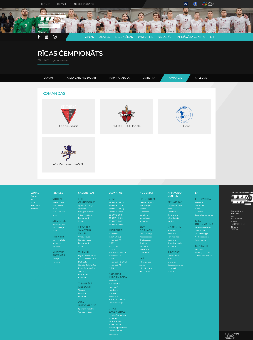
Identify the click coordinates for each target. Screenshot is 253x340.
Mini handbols (115, 324)
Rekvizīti (62, 4)
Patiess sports (145, 237)
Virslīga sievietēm (86, 212)
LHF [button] (213, 37)
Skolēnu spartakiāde (118, 327)
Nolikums (113, 280)
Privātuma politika (203, 255)
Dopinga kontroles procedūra (144, 246)
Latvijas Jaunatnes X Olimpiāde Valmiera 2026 (117, 318)
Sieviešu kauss (84, 240)
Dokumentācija (116, 302)
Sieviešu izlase (58, 224)
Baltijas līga (83, 262)
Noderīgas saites (85, 4)
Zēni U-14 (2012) (116, 218)
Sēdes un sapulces (203, 227)
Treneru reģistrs (85, 312)
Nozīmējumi (83, 296)
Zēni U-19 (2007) (116, 202)
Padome (199, 212)
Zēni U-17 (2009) (116, 208)
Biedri (197, 208)
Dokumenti (83, 218)
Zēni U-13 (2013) (116, 221)
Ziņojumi (82, 221)
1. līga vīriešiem (85, 215)
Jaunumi (35, 196)
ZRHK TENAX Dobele (126, 116)
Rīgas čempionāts (86, 268)
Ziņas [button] (89, 37)
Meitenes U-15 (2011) (117, 252)
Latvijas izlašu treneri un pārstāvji (58, 243)
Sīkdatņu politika (202, 252)
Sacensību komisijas (204, 215)
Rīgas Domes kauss (87, 255)
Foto (33, 199)
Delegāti (82, 293)
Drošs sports (145, 240)
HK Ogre (184, 116)
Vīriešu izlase (58, 202)
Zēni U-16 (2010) (116, 212)
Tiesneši (81, 290)
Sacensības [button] (124, 37)
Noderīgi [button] (165, 37)
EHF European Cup (87, 259)
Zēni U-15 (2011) (115, 215)
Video (33, 202)
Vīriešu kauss (84, 237)
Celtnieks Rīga (68, 116)
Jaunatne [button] (145, 37)
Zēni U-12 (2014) (116, 224)
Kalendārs (113, 296)
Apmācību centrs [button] (191, 37)
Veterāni (82, 271)
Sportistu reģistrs (86, 309)
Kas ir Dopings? (146, 233)
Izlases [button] (104, 37)
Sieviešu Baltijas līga (87, 265)
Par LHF (45, 4)
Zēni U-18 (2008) (116, 205)
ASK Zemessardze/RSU (68, 155)
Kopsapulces (200, 240)
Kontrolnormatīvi (117, 299)
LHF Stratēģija (201, 233)
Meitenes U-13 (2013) (118, 262)
